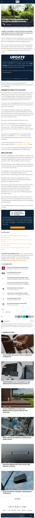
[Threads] (22, 507)
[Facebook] (30, 321)
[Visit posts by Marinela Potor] (3, 24)
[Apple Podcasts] (19, 507)
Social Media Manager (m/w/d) (14, 298)
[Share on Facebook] (16, 317)
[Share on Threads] (27, 317)
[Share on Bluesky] (30, 317)
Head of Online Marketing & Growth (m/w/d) (17, 303)
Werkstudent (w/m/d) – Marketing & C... (16, 288)
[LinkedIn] (31, 321)
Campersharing (7, 125)
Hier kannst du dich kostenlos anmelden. (16, 260)
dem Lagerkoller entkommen (22, 144)
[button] (30, 515)
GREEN (4, 17)
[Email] (32, 317)
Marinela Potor (9, 24)
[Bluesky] (24, 507)
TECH (9, 352)
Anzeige (5, 379)
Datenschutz (21, 516)
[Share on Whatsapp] (21, 317)
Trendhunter (18, 135)
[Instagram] (12, 507)
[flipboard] (15, 507)
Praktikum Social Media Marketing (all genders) (17, 267)
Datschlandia (4, 50)
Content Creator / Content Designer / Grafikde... (17, 293)
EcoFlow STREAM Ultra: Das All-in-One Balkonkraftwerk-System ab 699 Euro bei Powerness (15, 410)
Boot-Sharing (29, 123)
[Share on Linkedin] (24, 317)
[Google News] (10, 507)
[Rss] (33, 321)
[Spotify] (17, 507)
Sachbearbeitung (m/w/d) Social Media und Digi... (18, 277)
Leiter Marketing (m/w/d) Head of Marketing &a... (18, 282)
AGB (27, 78)
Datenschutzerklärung (16, 78)
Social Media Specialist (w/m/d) (14, 272)
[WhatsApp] (20, 507)
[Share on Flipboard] (19, 317)
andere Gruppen (26, 142)
